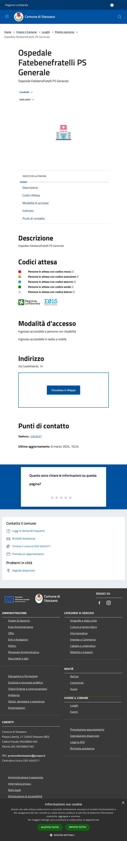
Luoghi (46, 32)
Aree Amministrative (20, 627)
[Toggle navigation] (7, 16)
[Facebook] (99, 603)
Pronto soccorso (64, 32)
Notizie (74, 676)
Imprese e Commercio (83, 639)
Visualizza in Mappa (63, 390)
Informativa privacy (19, 784)
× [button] (123, 803)
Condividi (26, 92)
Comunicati (77, 683)
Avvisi (73, 689)
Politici (12, 646)
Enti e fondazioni (18, 639)
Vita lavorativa (79, 633)
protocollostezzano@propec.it (26, 755)
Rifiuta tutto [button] (77, 827)
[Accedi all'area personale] (112, 5)
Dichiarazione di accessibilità (25, 796)
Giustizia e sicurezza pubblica (25, 682)
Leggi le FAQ (77, 742)
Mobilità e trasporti (81, 652)
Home (7, 32)
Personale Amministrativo (23, 652)
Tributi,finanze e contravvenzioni (27, 689)
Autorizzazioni (16, 708)
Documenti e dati (18, 658)
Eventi (74, 712)
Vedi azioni (27, 100)
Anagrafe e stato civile (83, 620)
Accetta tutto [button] (50, 827)
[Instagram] (108, 603)
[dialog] (63, 820)
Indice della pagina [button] (34, 176)
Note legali (14, 790)
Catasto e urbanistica (82, 646)
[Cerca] (120, 17)
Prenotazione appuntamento (87, 729)
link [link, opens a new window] (97, 819)
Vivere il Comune (26, 32)
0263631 (36, 436)
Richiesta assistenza (82, 748)
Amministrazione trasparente (25, 777)
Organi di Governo (19, 620)
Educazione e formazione (23, 676)
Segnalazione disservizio (84, 736)
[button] (63, 835)
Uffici (11, 633)
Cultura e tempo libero (83, 627)
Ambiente (14, 695)
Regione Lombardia (16, 5)
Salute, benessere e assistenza (26, 701)
